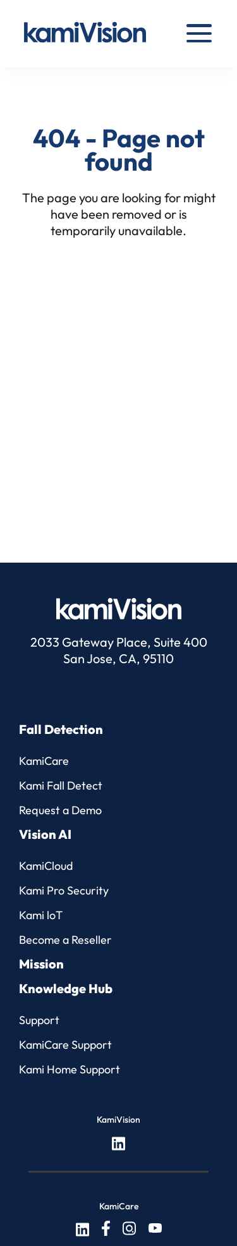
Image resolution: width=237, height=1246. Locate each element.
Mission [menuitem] (41, 964)
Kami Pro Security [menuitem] (64, 890)
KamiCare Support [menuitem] (65, 1044)
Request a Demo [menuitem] (60, 810)
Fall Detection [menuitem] (61, 729)
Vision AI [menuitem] (45, 834)
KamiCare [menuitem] (44, 761)
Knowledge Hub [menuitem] (65, 988)
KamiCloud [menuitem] (46, 865)
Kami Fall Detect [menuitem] (60, 785)
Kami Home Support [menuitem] (69, 1069)
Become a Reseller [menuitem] (65, 939)
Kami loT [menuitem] (41, 915)
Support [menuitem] (39, 1020)
